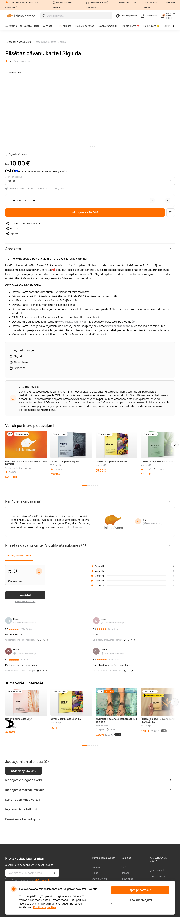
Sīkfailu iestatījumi (140, 900)
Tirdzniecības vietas (150, 5)
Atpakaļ (11, 41)
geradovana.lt (157, 870)
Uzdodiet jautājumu (23, 771)
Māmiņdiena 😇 (151, 25)
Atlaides (65, 25)
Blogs (95, 872)
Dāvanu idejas (29, 25)
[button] (175, 444)
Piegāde (125, 872)
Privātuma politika (44, 907)
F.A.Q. (124, 867)
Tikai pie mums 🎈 (130, 25)
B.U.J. (136, 2)
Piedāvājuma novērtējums (19, 555)
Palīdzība (170, 2)
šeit (103, 334)
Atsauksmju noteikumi (25, 601)
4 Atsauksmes (22, 61)
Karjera (96, 867)
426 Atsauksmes (152, 523)
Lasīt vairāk (75, 527)
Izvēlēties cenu (15, 177)
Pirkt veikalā (127, 878)
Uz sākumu (25, 41)
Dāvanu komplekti (107, 25)
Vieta (47, 25)
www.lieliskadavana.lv (70, 321)
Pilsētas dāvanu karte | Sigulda (50, 41)
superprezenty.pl (158, 876)
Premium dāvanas (84, 25)
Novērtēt (25, 595)
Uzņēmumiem (123, 2)
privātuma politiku (43, 880)
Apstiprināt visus (140, 890)
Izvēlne (11, 25)
